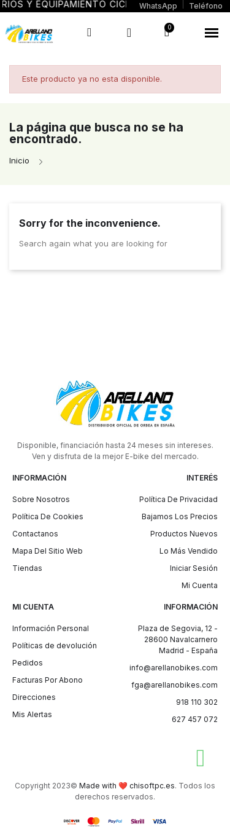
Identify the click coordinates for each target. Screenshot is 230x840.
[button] (211, 33)
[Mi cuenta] (129, 32)
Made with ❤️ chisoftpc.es (127, 785)
